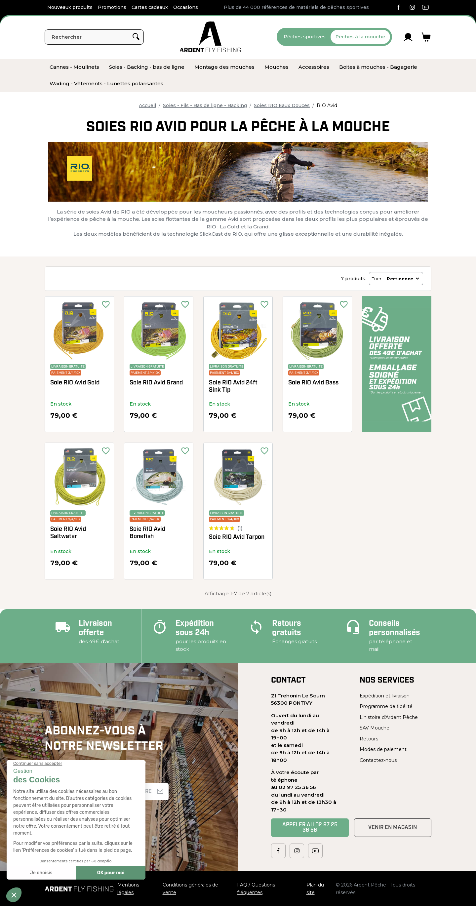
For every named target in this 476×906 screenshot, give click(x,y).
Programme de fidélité (386, 706)
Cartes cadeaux (150, 7)
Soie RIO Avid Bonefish (147, 533)
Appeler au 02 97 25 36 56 (309, 827)
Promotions (112, 7)
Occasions (185, 7)
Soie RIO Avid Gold (74, 383)
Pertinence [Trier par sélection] (403, 278)
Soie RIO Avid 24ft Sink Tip (233, 386)
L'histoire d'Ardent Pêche (389, 717)
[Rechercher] (94, 37)
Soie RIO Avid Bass (313, 383)
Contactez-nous (378, 760)
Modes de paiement (383, 749)
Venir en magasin (392, 827)
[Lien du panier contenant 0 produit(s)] (426, 37)
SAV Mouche (374, 728)
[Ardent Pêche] (210, 36)
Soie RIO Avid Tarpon (236, 537)
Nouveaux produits (70, 7)
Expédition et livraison (385, 696)
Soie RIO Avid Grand (156, 383)
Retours (369, 739)
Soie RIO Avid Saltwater (68, 533)
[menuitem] (74, 67)
